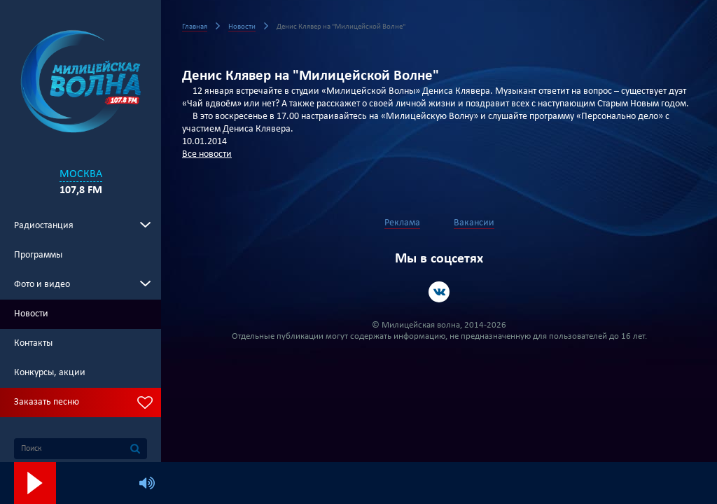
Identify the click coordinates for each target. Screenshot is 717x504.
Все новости (207, 154)
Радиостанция (44, 225)
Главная (194, 27)
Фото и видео (42, 284)
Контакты (33, 343)
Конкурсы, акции (49, 373)
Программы (38, 255)
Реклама (402, 223)
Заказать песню (46, 402)
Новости (31, 314)
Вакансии (474, 223)
